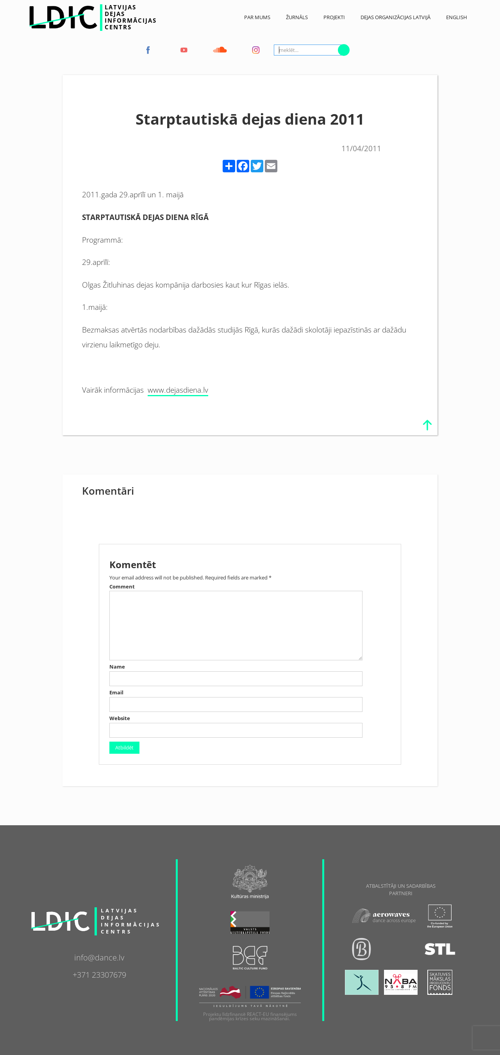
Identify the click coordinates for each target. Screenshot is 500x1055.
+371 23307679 (99, 973)
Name (117, 666)
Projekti (334, 17)
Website (119, 718)
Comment (122, 586)
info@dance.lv (99, 956)
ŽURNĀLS (297, 17)
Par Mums (257, 17)
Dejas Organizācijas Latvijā (395, 17)
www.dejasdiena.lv (178, 389)
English (456, 17)
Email (116, 692)
